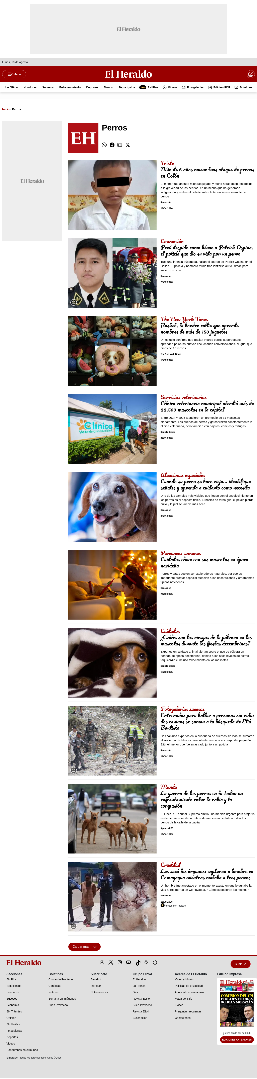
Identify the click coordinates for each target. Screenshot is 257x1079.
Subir (240, 964)
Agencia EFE (167, 829)
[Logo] (128, 74)
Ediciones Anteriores (237, 1040)
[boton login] (251, 75)
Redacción (166, 203)
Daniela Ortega (168, 433)
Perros (16, 109)
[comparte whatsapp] (104, 145)
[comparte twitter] (127, 145)
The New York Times (171, 355)
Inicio (6, 109)
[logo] (24, 963)
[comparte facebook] (112, 145)
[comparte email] (119, 145)
